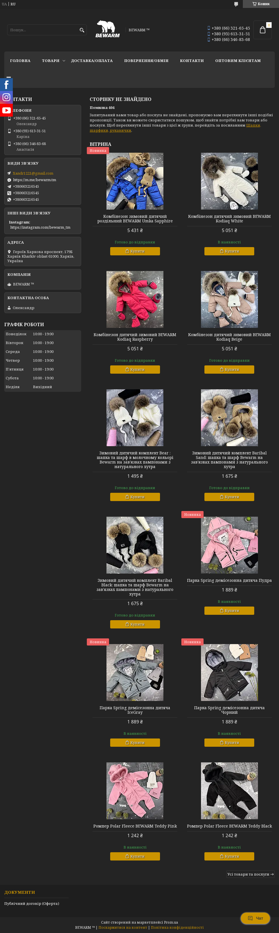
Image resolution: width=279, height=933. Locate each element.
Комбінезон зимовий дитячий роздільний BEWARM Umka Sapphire (135, 218)
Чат (255, 918)
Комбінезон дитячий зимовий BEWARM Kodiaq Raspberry (135, 337)
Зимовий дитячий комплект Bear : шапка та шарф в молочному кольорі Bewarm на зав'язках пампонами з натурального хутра (135, 460)
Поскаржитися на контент (123, 927)
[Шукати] (82, 30)
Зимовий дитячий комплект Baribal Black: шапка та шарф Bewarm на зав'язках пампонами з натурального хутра (135, 587)
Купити (137, 251)
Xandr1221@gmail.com (33, 173)
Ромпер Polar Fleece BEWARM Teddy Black (229, 826)
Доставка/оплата (92, 60)
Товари (51, 60)
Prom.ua (171, 922)
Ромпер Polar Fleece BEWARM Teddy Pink (135, 826)
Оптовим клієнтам (238, 60)
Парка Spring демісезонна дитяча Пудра (229, 580)
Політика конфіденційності (177, 927)
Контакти (192, 60)
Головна (20, 60)
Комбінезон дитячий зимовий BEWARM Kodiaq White (229, 218)
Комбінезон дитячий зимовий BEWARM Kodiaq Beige (229, 337)
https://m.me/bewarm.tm (34, 179)
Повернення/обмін (146, 60)
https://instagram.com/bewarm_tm (40, 227)
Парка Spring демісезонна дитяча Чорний (229, 710)
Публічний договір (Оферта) (31, 903)
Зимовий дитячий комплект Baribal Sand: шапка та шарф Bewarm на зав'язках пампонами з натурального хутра (229, 460)
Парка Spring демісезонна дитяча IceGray (135, 710)
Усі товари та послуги (248, 874)
